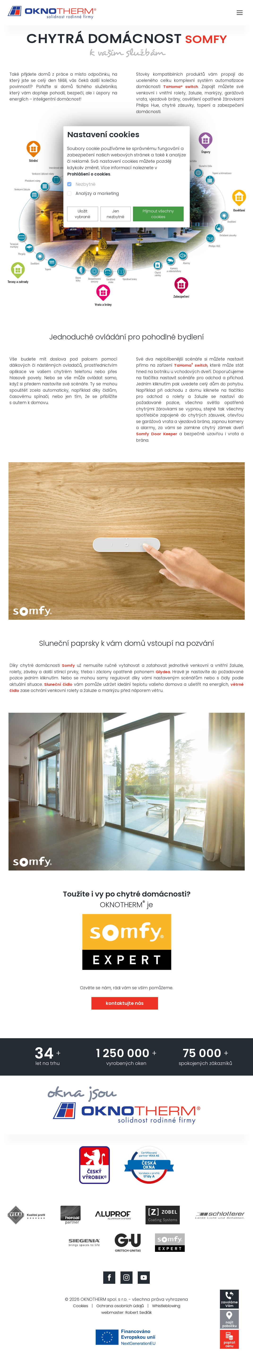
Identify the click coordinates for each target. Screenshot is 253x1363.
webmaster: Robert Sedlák (127, 1317)
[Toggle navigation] (239, 12)
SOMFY (206, 39)
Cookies (76, 1311)
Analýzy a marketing (97, 193)
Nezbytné (85, 184)
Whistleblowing (169, 1311)
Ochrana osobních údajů (119, 1311)
